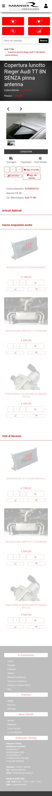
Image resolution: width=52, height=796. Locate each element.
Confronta (13, 175)
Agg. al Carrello (31, 170)
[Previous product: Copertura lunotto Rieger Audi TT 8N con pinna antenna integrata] (8, 109)
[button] (26, 125)
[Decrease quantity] (6, 169)
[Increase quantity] (19, 169)
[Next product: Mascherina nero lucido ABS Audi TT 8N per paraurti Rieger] (21, 109)
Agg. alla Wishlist (32, 176)
